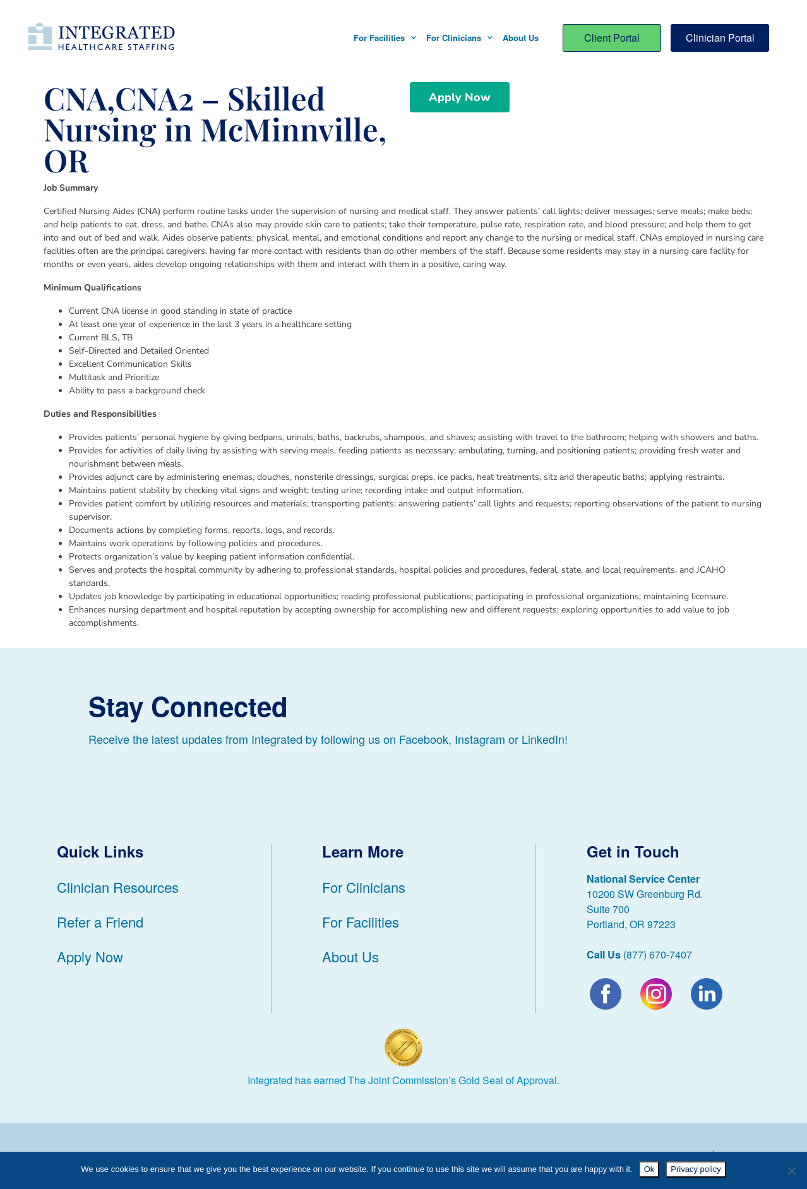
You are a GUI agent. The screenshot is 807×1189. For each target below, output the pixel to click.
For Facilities (385, 37)
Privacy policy (695, 1169)
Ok (649, 1169)
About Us (521, 38)
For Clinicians (459, 37)
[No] (791, 1170)
